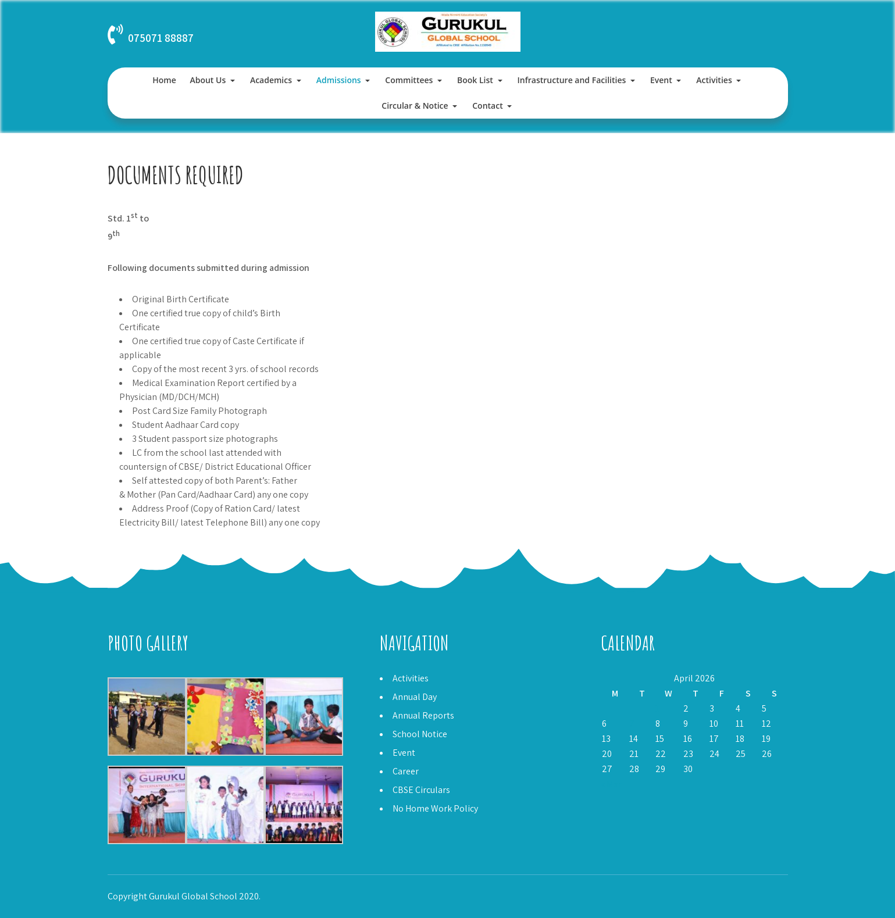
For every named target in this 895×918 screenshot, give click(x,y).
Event (661, 79)
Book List (475, 79)
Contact (487, 105)
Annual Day (415, 697)
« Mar (611, 784)
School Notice (420, 734)
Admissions (338, 79)
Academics (271, 79)
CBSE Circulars (421, 790)
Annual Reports (423, 715)
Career (406, 771)
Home (164, 79)
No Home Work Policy (435, 808)
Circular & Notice (414, 105)
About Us (208, 79)
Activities (714, 79)
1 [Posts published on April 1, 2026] (657, 708)
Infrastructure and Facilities (572, 79)
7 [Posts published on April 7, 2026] (631, 723)
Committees (409, 79)
